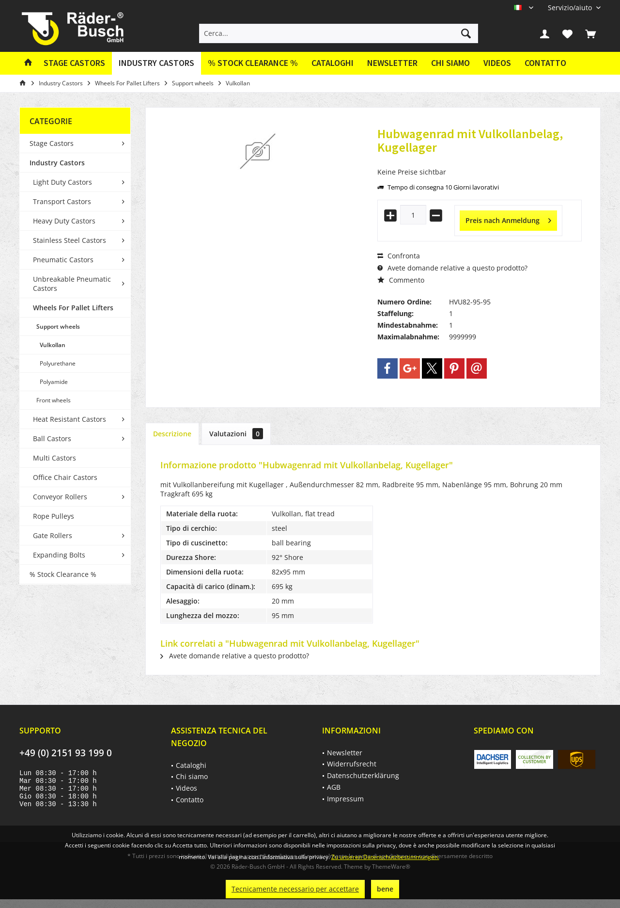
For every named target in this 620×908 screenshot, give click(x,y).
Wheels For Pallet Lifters (73, 307)
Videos (497, 62)
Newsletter (392, 62)
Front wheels (53, 400)
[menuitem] (571, 7)
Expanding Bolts (59, 554)
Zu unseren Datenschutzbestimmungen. (385, 857)
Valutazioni (236, 433)
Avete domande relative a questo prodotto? (452, 267)
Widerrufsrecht (351, 763)
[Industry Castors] (156, 63)
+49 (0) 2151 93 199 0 (65, 753)
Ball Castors (52, 438)
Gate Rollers (52, 535)
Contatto (545, 62)
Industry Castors (57, 162)
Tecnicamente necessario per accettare (295, 888)
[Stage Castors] (74, 63)
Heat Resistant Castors (69, 419)
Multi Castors (54, 457)
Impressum (345, 798)
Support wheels (58, 326)
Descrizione (172, 433)
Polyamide (54, 382)
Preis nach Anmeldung (508, 219)
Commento (400, 280)
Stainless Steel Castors (69, 240)
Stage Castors (52, 143)
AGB (334, 787)
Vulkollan (52, 345)
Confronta (398, 255)
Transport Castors (62, 201)
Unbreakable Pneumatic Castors (72, 283)
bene (385, 888)
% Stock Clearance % (63, 574)
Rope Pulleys (53, 516)
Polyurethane (58, 363)
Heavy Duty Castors (64, 220)
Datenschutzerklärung (363, 775)
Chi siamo (450, 62)
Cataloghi (332, 62)
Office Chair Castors (65, 477)
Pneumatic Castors (63, 259)
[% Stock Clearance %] (253, 63)
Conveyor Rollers (60, 496)
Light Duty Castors (62, 182)
